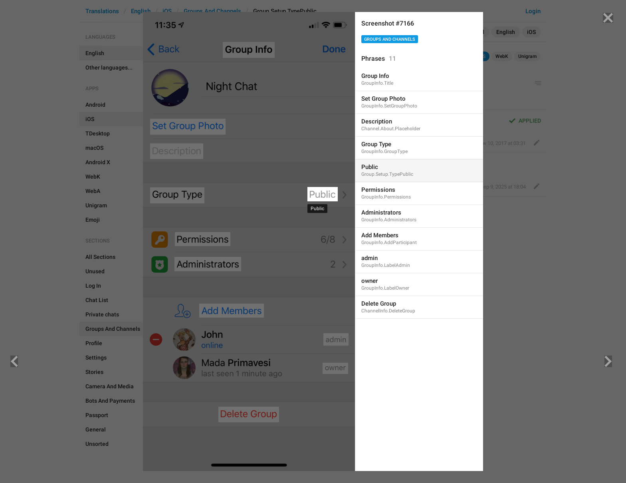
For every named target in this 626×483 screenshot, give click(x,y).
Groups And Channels (389, 39)
